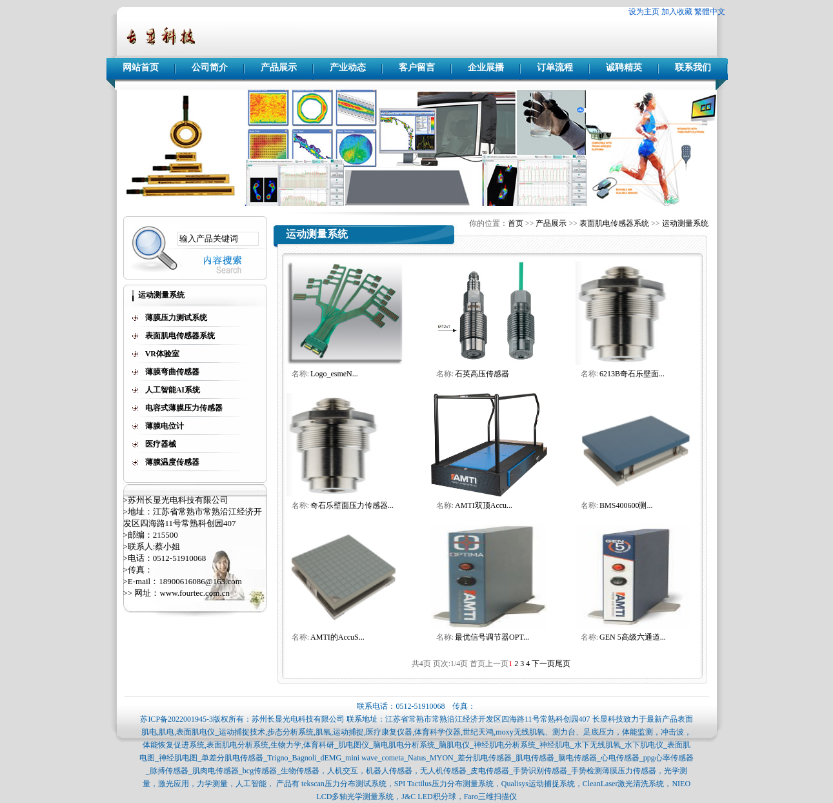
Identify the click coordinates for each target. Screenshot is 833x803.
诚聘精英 (624, 67)
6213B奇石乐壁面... (632, 373)
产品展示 (279, 67)
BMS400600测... (625, 505)
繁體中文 (709, 11)
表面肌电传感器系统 (614, 223)
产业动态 (348, 67)
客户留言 (417, 67)
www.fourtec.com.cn (194, 593)
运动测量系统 (685, 223)
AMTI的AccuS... (337, 637)
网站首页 (141, 67)
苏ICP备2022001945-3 (176, 719)
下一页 (543, 663)
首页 (515, 223)
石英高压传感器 (482, 373)
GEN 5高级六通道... (632, 637)
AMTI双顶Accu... (483, 505)
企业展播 (486, 67)
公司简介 (210, 67)
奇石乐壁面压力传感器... (352, 505)
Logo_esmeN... (334, 373)
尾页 (562, 663)
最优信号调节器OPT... (492, 637)
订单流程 (555, 67)
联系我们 (693, 67)
